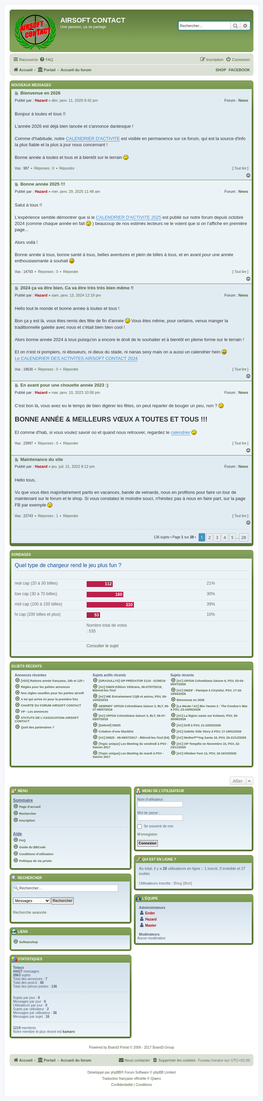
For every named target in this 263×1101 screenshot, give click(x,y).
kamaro (69, 1032)
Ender (150, 913)
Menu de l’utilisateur (160, 791)
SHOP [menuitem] (220, 70)
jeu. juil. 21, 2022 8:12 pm (73, 466)
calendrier (180, 432)
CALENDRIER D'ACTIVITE (93, 138)
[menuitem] (46, 60)
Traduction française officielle (124, 1078)
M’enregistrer (147, 834)
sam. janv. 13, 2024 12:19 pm (76, 295)
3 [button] (217, 537)
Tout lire (240, 168)
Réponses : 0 (44, 168)
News (243, 100)
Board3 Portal (118, 1047)
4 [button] (224, 537)
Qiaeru (156, 1078)
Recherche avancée (30, 912)
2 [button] (209, 537)
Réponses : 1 (48, 516)
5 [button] (232, 537)
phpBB (116, 1072)
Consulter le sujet (102, 645)
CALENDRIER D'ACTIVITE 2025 (128, 217)
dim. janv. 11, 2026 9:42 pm (75, 100)
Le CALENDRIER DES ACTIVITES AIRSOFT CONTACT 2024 (76, 358)
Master (150, 925)
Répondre (66, 168)
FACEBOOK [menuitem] (239, 70)
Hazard (41, 100)
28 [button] (243, 537)
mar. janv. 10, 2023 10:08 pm (76, 392)
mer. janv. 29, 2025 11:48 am (76, 191)
